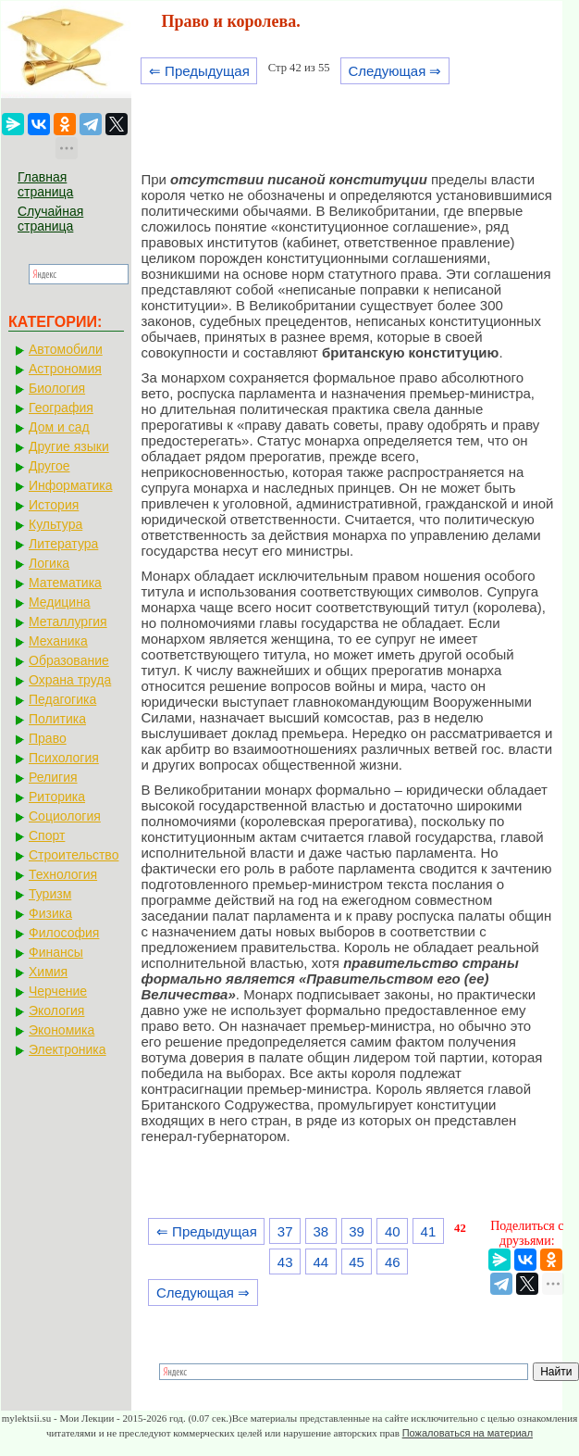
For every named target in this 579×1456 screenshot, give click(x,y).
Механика (58, 641)
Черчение (58, 991)
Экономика (61, 1030)
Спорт (47, 835)
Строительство (73, 854)
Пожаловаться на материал (467, 1432)
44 (321, 1262)
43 (285, 1262)
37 (285, 1231)
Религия (53, 777)
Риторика (57, 796)
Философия (64, 932)
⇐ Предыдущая (199, 71)
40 (392, 1231)
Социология (65, 816)
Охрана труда (70, 679)
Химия (48, 971)
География (61, 407)
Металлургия (68, 621)
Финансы (56, 952)
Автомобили (66, 349)
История (54, 504)
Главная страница (45, 184)
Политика (57, 718)
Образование (69, 660)
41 (429, 1231)
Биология (57, 388)
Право (48, 738)
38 (321, 1231)
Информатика (70, 485)
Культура (55, 524)
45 (356, 1262)
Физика (50, 913)
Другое (49, 465)
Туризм (50, 893)
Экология (56, 1010)
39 (356, 1231)
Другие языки (69, 446)
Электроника (67, 1049)
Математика (65, 582)
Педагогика (62, 699)
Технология (63, 874)
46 (392, 1262)
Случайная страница (50, 218)
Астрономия (65, 368)
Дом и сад (59, 427)
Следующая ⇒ (394, 71)
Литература (63, 543)
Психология (64, 757)
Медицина (60, 602)
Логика (49, 563)
